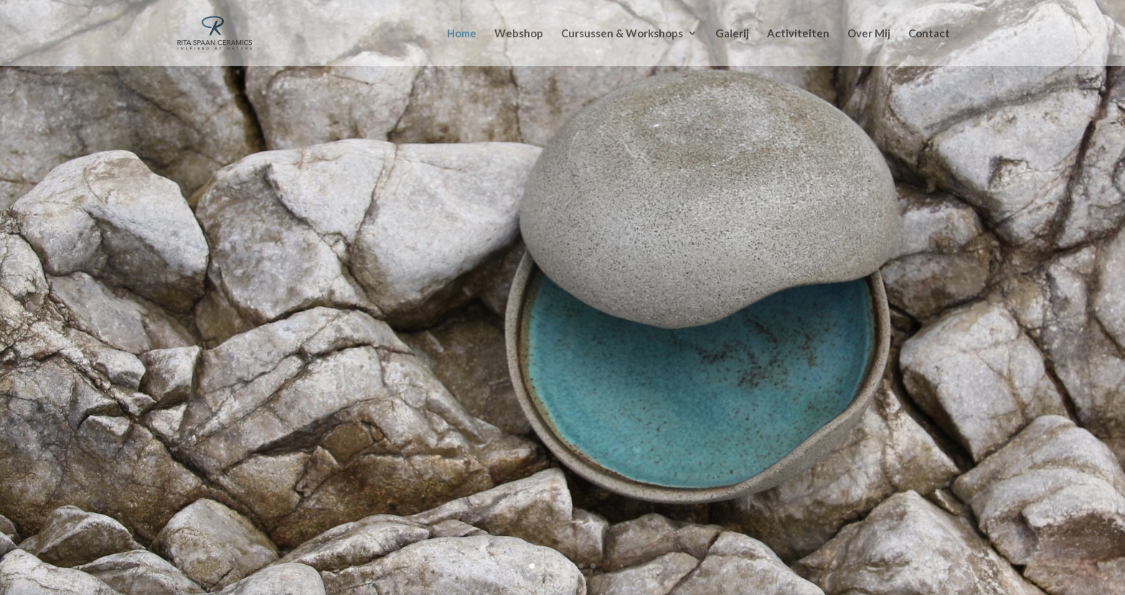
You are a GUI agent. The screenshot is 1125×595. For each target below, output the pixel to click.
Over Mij (868, 33)
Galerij (732, 33)
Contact (929, 33)
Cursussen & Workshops (622, 33)
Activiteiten (798, 33)
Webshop (518, 33)
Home (461, 33)
